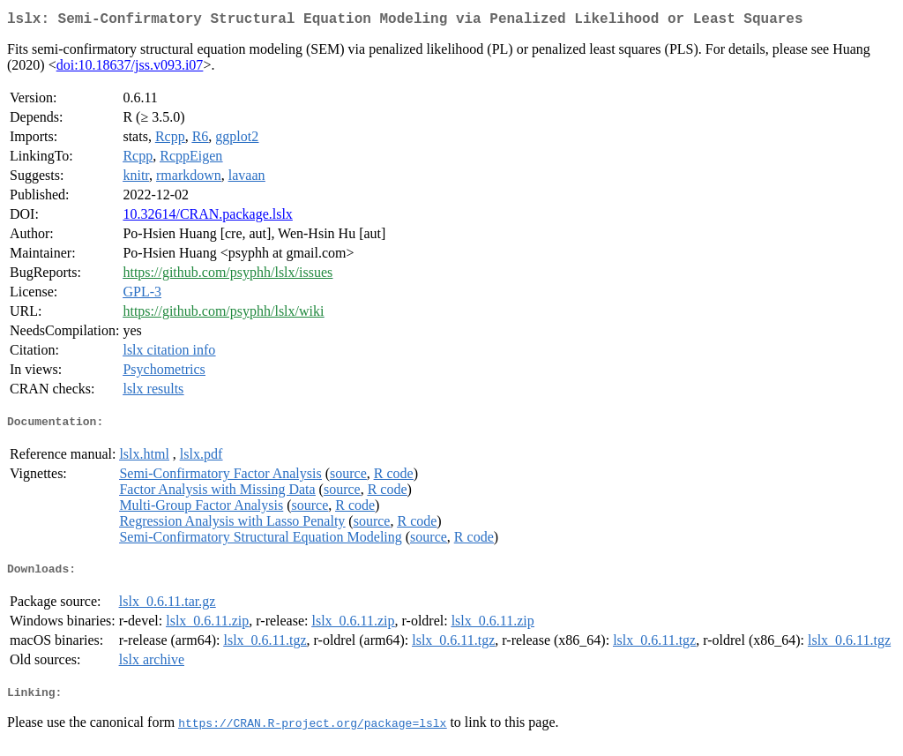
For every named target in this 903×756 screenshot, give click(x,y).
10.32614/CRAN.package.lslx (207, 217)
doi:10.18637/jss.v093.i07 (130, 68)
